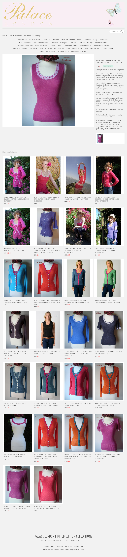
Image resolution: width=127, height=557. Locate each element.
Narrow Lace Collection (102, 45)
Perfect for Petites (71, 45)
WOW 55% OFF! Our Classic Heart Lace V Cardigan (15, 250)
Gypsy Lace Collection (56, 48)
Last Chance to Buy (90, 40)
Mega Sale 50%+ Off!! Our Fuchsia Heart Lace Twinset (46, 404)
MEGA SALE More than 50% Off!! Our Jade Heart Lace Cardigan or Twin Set (78, 457)
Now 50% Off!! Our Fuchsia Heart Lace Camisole (15, 456)
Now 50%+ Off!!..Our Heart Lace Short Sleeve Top (108, 353)
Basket (36, 36)
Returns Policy (59, 550)
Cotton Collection (108, 48)
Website (18, 36)
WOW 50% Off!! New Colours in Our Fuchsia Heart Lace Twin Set (47, 302)
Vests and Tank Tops (86, 43)
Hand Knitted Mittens (41, 43)
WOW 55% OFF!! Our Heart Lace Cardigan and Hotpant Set (77, 198)
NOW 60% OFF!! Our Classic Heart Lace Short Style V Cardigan (15, 353)
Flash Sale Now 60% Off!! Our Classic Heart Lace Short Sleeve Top (108, 457)
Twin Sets (73, 43)
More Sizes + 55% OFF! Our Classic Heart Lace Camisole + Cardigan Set (17, 199)
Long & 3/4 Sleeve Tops (25, 45)
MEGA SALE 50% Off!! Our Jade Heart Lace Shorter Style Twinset (107, 405)
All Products (104, 40)
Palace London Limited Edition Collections (63, 536)
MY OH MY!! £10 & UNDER (71, 40)
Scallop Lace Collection (38, 48)
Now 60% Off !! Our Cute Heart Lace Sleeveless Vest (47, 353)
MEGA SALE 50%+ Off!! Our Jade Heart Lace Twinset (77, 404)
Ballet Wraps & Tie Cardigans (45, 45)
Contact (27, 36)
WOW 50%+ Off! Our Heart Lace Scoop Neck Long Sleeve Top (47, 507)
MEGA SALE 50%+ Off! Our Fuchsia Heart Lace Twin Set (107, 301)
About (11, 36)
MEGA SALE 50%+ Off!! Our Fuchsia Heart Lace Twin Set (77, 301)
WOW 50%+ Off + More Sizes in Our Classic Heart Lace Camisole (46, 199)
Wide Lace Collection (19, 48)
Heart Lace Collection (92, 48)
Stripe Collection (85, 45)
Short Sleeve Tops (101, 43)
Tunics (60, 45)
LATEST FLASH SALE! (50, 40)
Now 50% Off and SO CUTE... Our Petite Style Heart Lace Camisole (77, 250)
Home (4, 36)
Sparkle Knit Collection (74, 48)
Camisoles (54, 43)
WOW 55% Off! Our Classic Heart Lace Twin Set (15, 404)
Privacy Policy (48, 550)
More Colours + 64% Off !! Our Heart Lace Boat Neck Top (17, 507)
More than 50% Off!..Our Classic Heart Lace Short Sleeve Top (106, 250)
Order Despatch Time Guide (74, 550)
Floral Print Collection (48, 51)
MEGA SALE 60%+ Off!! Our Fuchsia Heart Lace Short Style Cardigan (45, 457)
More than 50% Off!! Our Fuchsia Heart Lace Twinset (16, 301)
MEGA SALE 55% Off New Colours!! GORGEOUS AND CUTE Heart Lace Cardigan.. (47, 250)
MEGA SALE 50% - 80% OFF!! (29, 40)
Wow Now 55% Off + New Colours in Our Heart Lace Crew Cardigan (107, 199)
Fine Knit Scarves (25, 43)
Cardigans (63, 43)
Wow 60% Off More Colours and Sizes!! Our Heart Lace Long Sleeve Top (78, 353)
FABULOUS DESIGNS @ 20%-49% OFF (72, 51)
